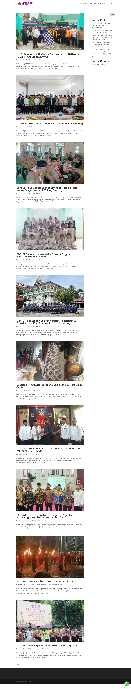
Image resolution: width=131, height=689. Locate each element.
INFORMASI (101, 3)
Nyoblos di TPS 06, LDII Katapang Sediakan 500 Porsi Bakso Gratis (49, 386)
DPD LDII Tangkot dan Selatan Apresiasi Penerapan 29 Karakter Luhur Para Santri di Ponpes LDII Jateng (46, 322)
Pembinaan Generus (46, 585)
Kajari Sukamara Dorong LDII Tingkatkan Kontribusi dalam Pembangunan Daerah (49, 450)
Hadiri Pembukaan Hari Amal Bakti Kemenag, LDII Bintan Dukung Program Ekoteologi (48, 55)
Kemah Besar (35, 649)
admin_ (20, 585)
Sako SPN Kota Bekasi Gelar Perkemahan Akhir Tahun (46, 581)
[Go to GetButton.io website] (127, 687)
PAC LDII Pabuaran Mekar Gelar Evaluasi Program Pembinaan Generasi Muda (43, 255)
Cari (112, 14)
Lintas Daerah (36, 60)
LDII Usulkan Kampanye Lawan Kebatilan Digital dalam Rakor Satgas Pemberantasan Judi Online (47, 516)
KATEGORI (110, 3)
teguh (20, 60)
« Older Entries (20, 665)
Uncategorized (57, 585)
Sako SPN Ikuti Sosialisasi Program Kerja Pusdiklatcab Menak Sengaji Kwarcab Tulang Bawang (46, 189)
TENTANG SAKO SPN (89, 3)
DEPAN (79, 3)
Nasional (43, 520)
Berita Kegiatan (36, 520)
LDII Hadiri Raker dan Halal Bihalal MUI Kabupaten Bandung (49, 123)
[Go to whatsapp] (126, 683)
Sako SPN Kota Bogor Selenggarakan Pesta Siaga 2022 (47, 645)
